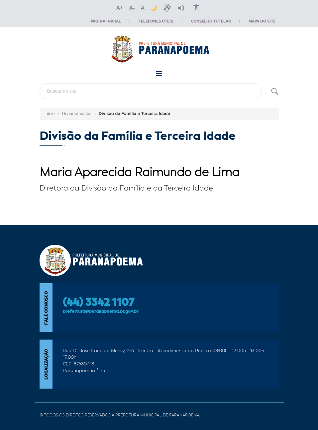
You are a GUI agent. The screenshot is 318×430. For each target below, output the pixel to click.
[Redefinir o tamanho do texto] (143, 8)
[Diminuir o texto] (132, 8)
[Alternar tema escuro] (154, 8)
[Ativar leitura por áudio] (181, 8)
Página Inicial (106, 21)
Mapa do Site (262, 21)
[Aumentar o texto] (119, 8)
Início (50, 113)
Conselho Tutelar (211, 21)
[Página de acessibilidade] (196, 8)
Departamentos (76, 113)
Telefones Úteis (156, 21)
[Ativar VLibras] (167, 8)
